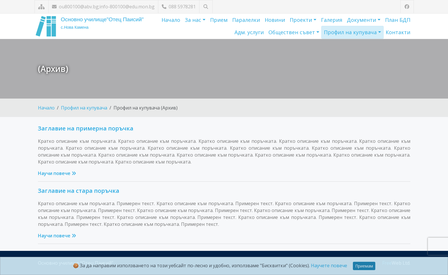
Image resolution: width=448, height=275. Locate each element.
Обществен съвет (292, 32)
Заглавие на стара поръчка (78, 191)
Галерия (331, 19)
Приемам (364, 266)
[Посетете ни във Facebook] (407, 6)
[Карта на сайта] (41, 6)
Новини (275, 19)
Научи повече (57, 173)
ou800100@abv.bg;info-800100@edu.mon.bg (103, 6)
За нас (194, 19)
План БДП (397, 19)
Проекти (302, 19)
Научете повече (329, 265)
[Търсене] (205, 6)
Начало (170, 19)
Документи (362, 19)
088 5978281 (179, 6)
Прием (219, 19)
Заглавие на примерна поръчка (85, 128)
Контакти (398, 32)
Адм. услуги (249, 32)
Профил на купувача (351, 32)
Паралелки (246, 19)
